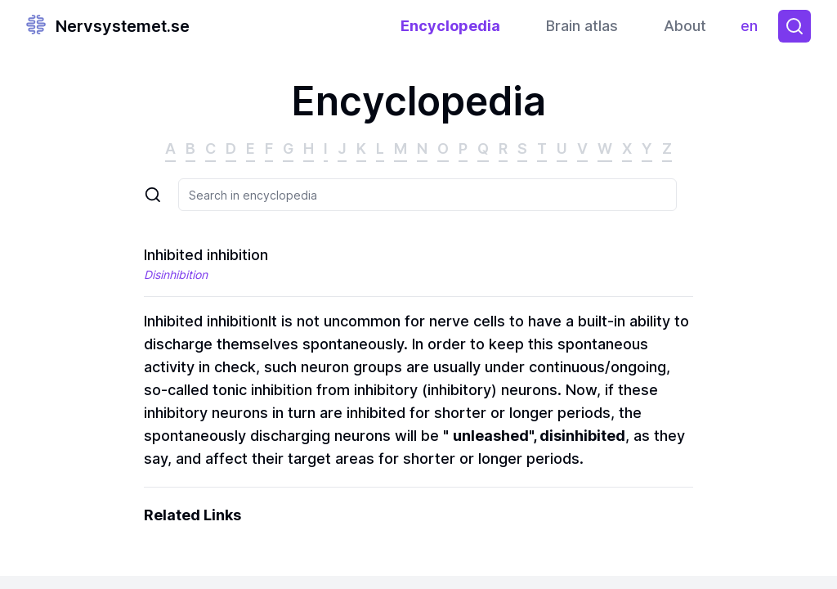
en (753, 30)
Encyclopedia (450, 25)
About (685, 25)
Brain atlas (582, 25)
